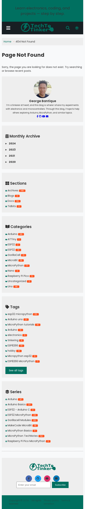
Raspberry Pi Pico (19, 276)
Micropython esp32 (21, 356)
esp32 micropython (22, 314)
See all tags (16, 370)
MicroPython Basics (21, 430)
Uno (12, 286)
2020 (10, 162)
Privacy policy (51, 500)
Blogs (12, 195)
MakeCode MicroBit (21, 425)
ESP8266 (14, 345)
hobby (13, 351)
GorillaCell (15, 255)
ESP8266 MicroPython (22, 361)
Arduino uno (17, 319)
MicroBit (14, 260)
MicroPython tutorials (22, 324)
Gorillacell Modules (21, 420)
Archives (15, 190)
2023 (10, 150)
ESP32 (12, 244)
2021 (10, 156)
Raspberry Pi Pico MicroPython (28, 441)
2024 (10, 143)
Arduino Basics (18, 404)
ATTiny (13, 239)
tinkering (14, 340)
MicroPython (17, 265)
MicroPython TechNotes (24, 436)
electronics (16, 335)
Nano (12, 270)
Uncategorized (18, 281)
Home (7, 41)
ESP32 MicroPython (21, 415)
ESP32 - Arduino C (20, 409)
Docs (13, 201)
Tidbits (13, 206)
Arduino (14, 234)
